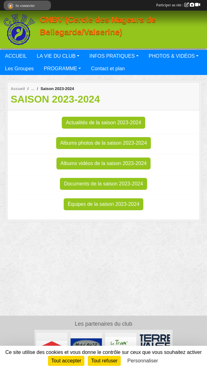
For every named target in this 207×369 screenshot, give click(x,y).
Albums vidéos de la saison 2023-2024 (104, 163)
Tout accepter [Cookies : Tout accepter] (66, 360)
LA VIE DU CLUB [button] (56, 56)
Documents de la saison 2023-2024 (103, 183)
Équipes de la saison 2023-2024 (104, 204)
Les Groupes (19, 68)
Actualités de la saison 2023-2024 (103, 122)
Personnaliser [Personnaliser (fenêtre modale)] (142, 360)
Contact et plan (108, 68)
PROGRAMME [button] (60, 68)
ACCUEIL (16, 56)
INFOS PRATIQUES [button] (112, 56)
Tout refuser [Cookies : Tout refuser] (104, 360)
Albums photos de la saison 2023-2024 (103, 143)
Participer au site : (178, 5)
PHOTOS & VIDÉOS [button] (172, 56)
